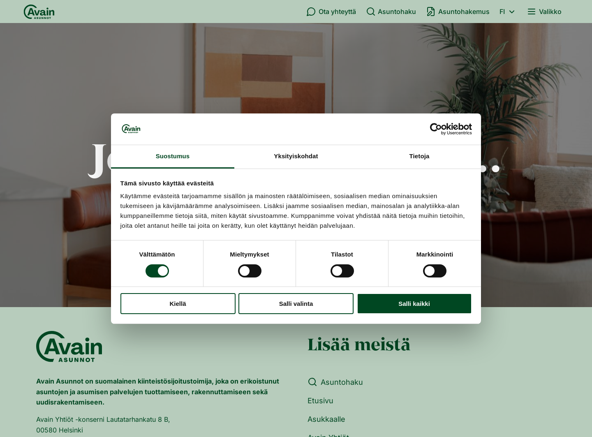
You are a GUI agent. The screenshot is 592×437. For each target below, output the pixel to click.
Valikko (544, 11)
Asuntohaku (391, 11)
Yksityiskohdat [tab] (296, 156)
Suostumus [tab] (173, 156)
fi (508, 11)
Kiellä (177, 303)
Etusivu (320, 400)
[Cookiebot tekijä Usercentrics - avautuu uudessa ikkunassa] (436, 129)
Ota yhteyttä (331, 11)
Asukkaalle (326, 419)
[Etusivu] (39, 11)
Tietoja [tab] (419, 156)
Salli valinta (296, 303)
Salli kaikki (414, 303)
